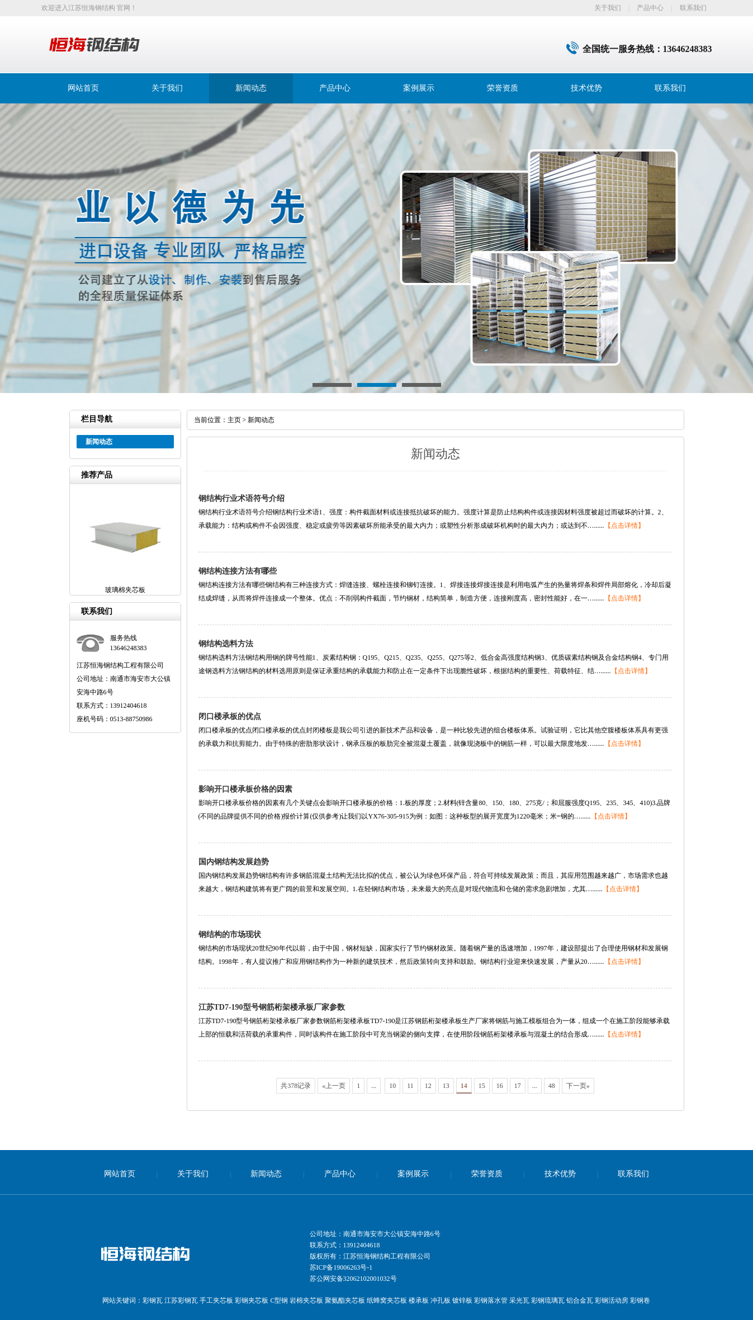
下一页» (578, 1086)
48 (551, 1086)
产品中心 (650, 8)
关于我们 (607, 8)
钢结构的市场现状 (229, 934)
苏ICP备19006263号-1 (341, 1267)
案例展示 (418, 88)
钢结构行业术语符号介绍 (241, 498)
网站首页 (83, 88)
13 (446, 1086)
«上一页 (333, 1086)
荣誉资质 (502, 88)
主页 (234, 420)
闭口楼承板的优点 (229, 716)
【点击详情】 (624, 525)
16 (499, 1086)
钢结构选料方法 (225, 644)
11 (410, 1086)
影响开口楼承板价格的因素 (245, 789)
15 (482, 1086)
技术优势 (586, 88)
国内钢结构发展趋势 (233, 862)
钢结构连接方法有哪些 (237, 571)
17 (517, 1086)
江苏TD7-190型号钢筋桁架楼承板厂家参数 (271, 1007)
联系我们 (693, 8)
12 (428, 1086)
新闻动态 (251, 88)
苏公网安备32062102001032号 (353, 1279)
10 (392, 1086)
